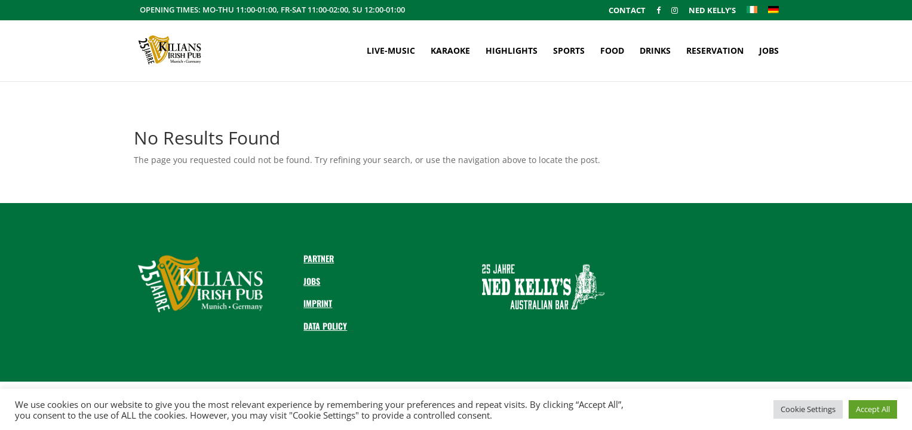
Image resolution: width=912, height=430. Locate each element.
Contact (627, 11)
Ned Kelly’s (712, 11)
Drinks (655, 51)
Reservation (715, 51)
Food (612, 51)
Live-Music (391, 51)
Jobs (769, 51)
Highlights (512, 51)
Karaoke (450, 51)
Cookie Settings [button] (808, 409)
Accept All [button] (873, 409)
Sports (569, 51)
